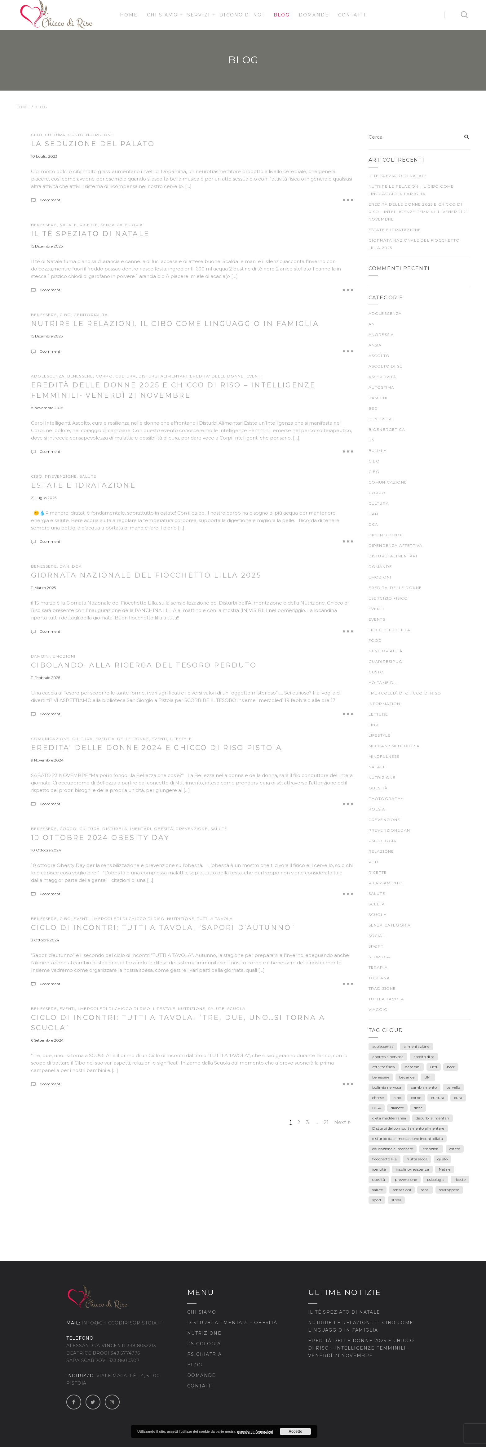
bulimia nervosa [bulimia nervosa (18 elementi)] (386, 1087)
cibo (65, 918)
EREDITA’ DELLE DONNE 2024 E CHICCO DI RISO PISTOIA (156, 748)
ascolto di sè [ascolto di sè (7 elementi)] (423, 1056)
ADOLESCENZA (47, 376)
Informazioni (385, 703)
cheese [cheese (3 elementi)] (378, 1097)
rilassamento (386, 883)
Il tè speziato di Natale (90, 234)
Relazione (381, 851)
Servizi (198, 15)
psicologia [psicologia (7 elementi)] (435, 1179)
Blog (281, 15)
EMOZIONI (64, 656)
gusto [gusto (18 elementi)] (442, 1159)
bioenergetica (387, 429)
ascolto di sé (386, 366)
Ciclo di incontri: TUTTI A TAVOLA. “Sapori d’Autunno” (163, 927)
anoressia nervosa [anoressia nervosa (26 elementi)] (388, 1056)
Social (377, 935)
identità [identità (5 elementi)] (379, 1169)
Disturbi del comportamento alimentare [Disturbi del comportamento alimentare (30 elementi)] (408, 1128)
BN (372, 440)
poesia (377, 809)
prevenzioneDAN (389, 830)
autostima (382, 387)
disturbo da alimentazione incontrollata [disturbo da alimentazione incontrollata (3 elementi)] (407, 1138)
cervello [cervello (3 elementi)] (453, 1087)
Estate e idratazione (83, 485)
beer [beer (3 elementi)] (451, 1067)
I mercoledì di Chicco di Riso (128, 918)
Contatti (352, 15)
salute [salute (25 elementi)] (377, 1189)
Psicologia (204, 1344)
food (375, 640)
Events (377, 619)
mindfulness (384, 756)
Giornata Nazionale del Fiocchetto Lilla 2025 (146, 575)
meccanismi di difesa (394, 746)
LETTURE (378, 714)
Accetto (295, 1431)
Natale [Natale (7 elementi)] (444, 1169)
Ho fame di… (383, 682)
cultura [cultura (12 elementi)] (437, 1097)
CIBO (36, 134)
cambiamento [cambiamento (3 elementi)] (424, 1087)
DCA (77, 566)
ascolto (379, 355)
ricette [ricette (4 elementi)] (460, 1179)
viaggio (378, 1009)
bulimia (378, 450)
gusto (76, 134)
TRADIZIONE (382, 988)
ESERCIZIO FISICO (388, 598)
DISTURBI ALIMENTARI (163, 376)
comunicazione (50, 738)
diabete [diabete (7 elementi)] (397, 1107)
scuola (236, 1008)
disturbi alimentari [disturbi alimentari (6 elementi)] (432, 1118)
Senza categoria (122, 224)
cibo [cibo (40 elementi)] (397, 1097)
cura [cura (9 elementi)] (458, 1097)
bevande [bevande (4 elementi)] (406, 1077)
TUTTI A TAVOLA (215, 918)
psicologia (383, 840)
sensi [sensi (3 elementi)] (425, 1189)
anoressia (381, 334)
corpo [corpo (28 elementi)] (416, 1097)
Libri (374, 724)
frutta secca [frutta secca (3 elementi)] (417, 1159)
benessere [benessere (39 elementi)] (380, 1077)
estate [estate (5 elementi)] (454, 1148)
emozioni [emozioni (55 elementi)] (431, 1148)
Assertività (382, 376)
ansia (375, 345)
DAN (64, 566)
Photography (386, 798)
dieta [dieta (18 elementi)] (418, 1107)
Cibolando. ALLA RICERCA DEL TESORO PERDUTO (144, 665)
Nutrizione (204, 1333)
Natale (68, 224)
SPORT (376, 946)
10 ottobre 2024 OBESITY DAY (100, 837)
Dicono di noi (241, 15)
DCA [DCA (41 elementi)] (376, 1107)
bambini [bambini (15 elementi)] (412, 1067)
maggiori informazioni (255, 1431)
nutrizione (99, 134)
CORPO (104, 376)
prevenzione (61, 476)
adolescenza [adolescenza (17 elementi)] (383, 1046)
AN (372, 324)
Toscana (379, 978)
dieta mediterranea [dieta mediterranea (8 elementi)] (389, 1118)
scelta (377, 904)
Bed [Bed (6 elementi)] (433, 1067)
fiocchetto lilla (390, 629)
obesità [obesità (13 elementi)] (378, 1179)
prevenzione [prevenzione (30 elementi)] (406, 1179)
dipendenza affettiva (396, 545)
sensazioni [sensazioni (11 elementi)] (402, 1189)
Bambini (40, 656)
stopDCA (379, 956)
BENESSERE (44, 224)
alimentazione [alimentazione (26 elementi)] (416, 1046)
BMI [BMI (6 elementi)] (427, 1077)
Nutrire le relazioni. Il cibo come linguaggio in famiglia (175, 323)
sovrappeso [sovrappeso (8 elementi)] (449, 1189)
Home (128, 15)
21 (326, 1122)
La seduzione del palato (93, 144)
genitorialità (90, 314)
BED (373, 408)
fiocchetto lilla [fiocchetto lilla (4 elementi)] (384, 1159)
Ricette (89, 224)
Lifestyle (181, 738)
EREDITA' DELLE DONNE (217, 376)
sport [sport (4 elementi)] (377, 1200)
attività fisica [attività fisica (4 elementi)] (383, 1067)
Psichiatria (204, 1354)
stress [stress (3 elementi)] (396, 1200)
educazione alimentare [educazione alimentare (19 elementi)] (392, 1148)
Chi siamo (162, 15)
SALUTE (88, 476)
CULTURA (55, 134)
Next (340, 1122)
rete (374, 862)
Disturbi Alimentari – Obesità (232, 1322)
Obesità (163, 828)
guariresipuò (386, 661)
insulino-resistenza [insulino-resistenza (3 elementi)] (412, 1169)
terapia (378, 967)
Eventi (254, 376)
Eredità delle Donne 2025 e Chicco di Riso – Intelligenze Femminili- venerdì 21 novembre (418, 211)
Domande (314, 15)
